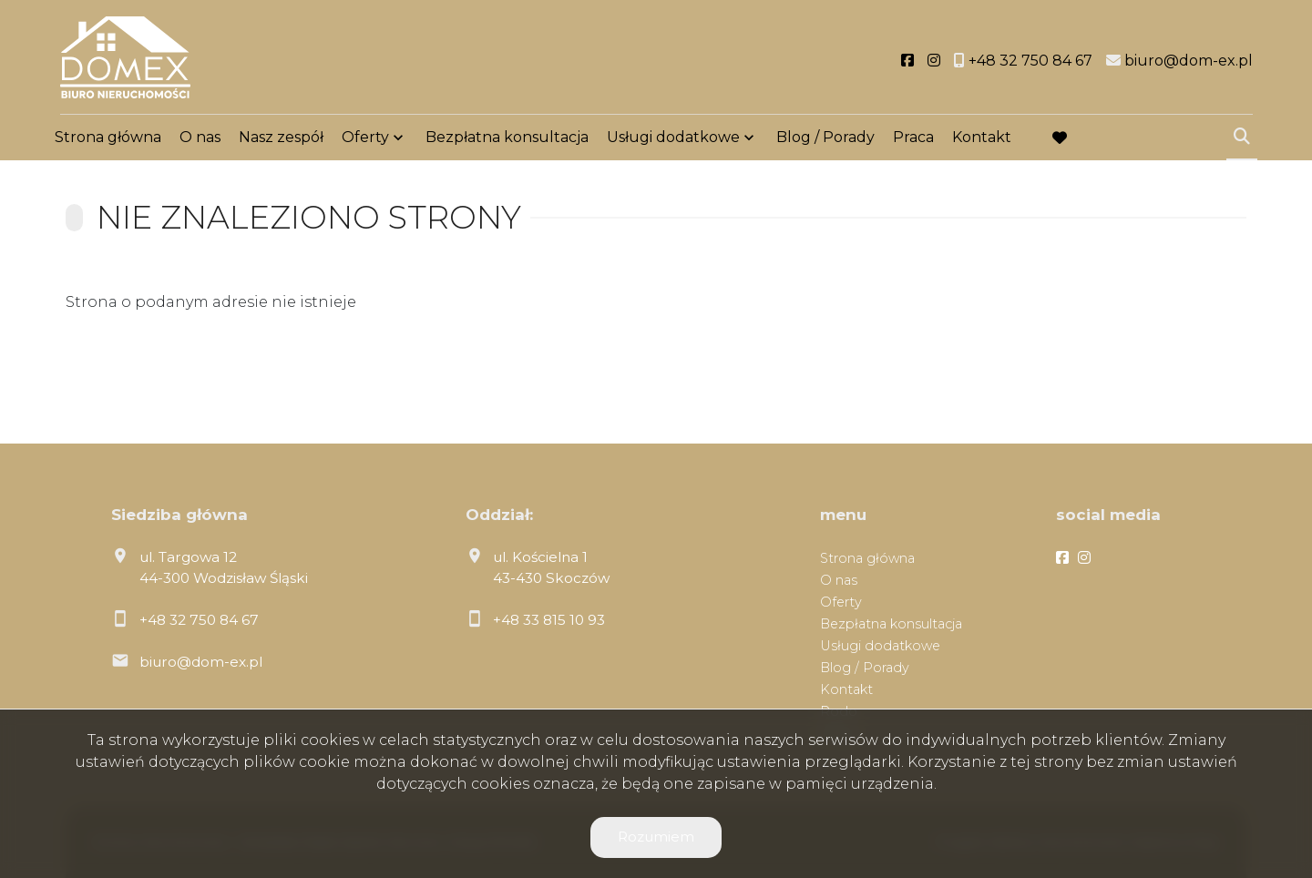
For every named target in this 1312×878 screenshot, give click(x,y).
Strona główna (108, 139)
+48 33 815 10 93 (549, 619)
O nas (199, 139)
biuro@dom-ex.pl (200, 661)
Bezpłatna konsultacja (507, 139)
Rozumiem (656, 836)
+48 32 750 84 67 (199, 619)
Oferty (365, 139)
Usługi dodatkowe (673, 139)
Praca (913, 139)
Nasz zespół (281, 139)
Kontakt (981, 139)
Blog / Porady (825, 139)
